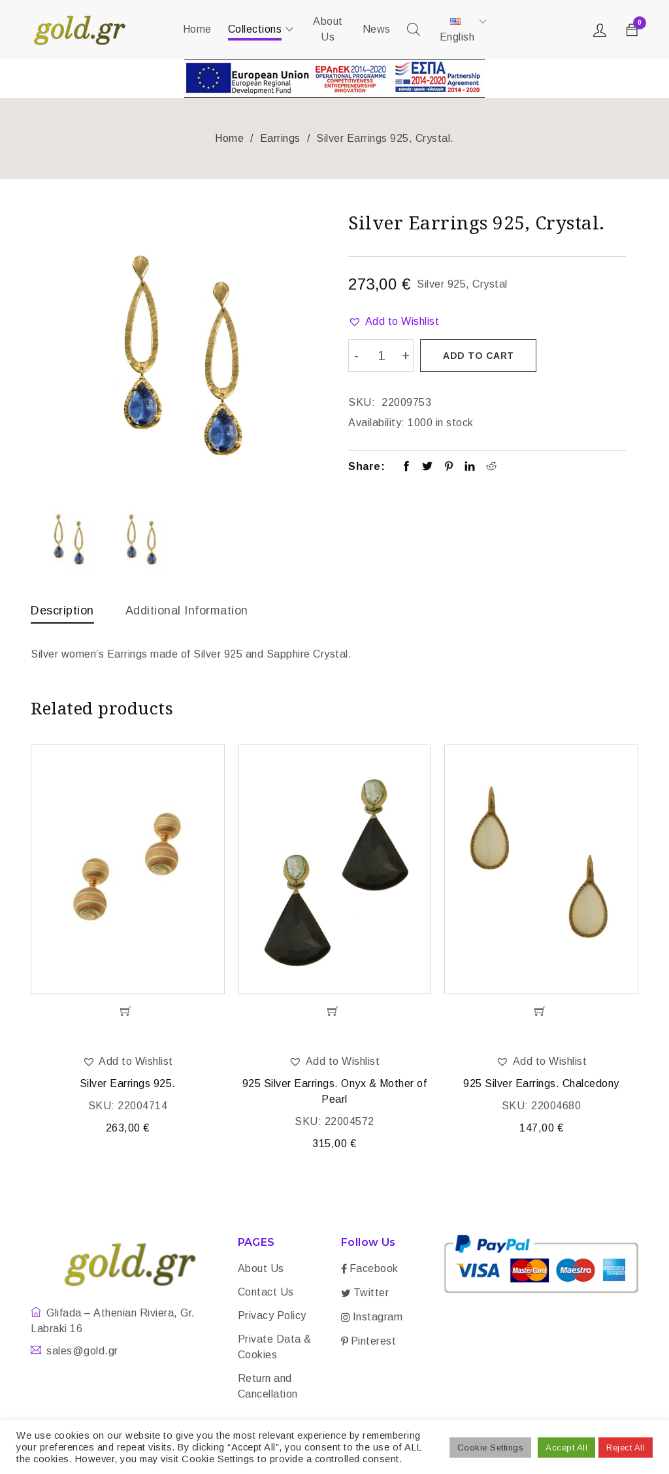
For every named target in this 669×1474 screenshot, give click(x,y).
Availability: (376, 421)
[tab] (62, 614)
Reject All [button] (625, 1447)
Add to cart (479, 355)
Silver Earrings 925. (128, 1085)
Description (62, 610)
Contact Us (266, 1293)
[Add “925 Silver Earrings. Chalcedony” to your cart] (541, 1013)
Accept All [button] (566, 1447)
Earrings (280, 138)
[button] (393, 321)
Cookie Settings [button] (490, 1447)
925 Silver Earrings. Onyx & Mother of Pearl (334, 1093)
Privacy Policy (272, 1317)
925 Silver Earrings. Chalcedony (541, 1085)
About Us (261, 1270)
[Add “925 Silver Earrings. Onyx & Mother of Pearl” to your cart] (335, 1013)
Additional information (186, 610)
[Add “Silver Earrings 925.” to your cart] (128, 1013)
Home (229, 138)
